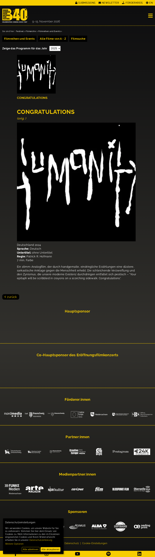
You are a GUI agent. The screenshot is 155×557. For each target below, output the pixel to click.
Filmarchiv (31, 31)
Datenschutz (71, 543)
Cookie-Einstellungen (94, 543)
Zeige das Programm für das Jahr (25, 48)
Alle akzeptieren (50, 549)
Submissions (86, 2)
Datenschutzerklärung (40, 540)
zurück (12, 297)
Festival (20, 31)
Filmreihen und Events (49, 31)
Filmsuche (78, 38)
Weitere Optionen (14, 544)
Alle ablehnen (30, 549)
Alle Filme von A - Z (53, 38)
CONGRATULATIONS (32, 98)
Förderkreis (134, 2)
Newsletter (110, 2)
